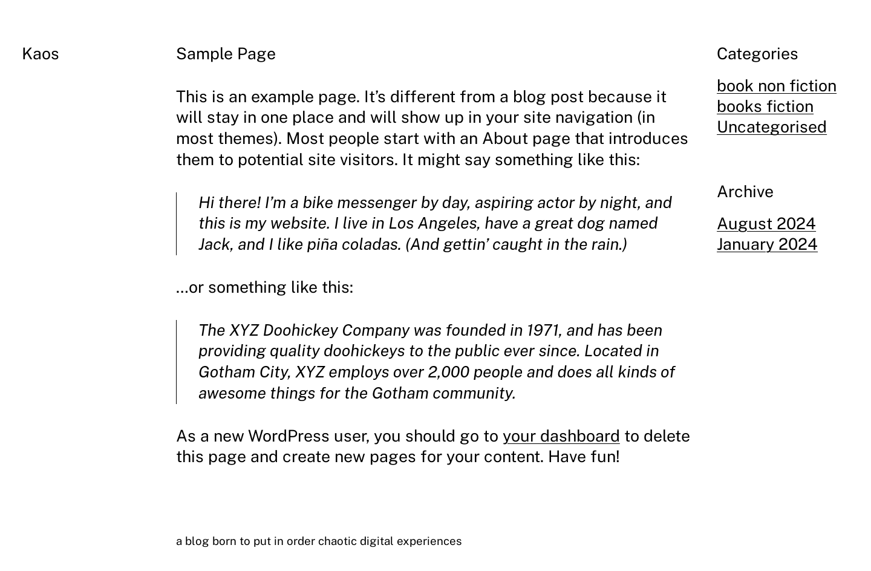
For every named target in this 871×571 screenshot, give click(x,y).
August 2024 (766, 223)
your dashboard (561, 435)
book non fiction (777, 85)
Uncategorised (772, 126)
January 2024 (767, 244)
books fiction (765, 106)
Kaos (40, 53)
